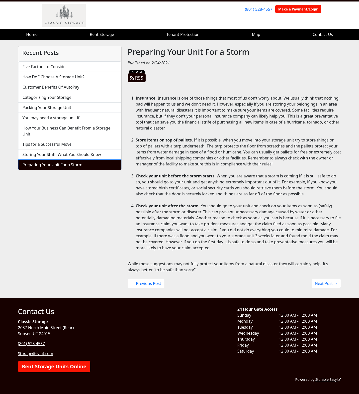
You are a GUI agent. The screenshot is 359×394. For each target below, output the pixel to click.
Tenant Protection (182, 34)
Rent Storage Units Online (54, 366)
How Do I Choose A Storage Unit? (53, 77)
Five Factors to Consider (44, 66)
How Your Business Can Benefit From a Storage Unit (66, 131)
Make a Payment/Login (298, 9)
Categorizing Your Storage (47, 97)
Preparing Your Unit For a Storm (52, 164)
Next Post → (326, 283)
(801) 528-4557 (258, 9)
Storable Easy (328, 379)
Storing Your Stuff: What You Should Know (61, 154)
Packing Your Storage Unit (46, 107)
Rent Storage (102, 34)
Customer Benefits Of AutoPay (50, 87)
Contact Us (323, 34)
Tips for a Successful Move (47, 144)
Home (32, 34)
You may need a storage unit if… (52, 118)
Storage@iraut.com (36, 353)
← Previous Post (146, 283)
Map (256, 34)
